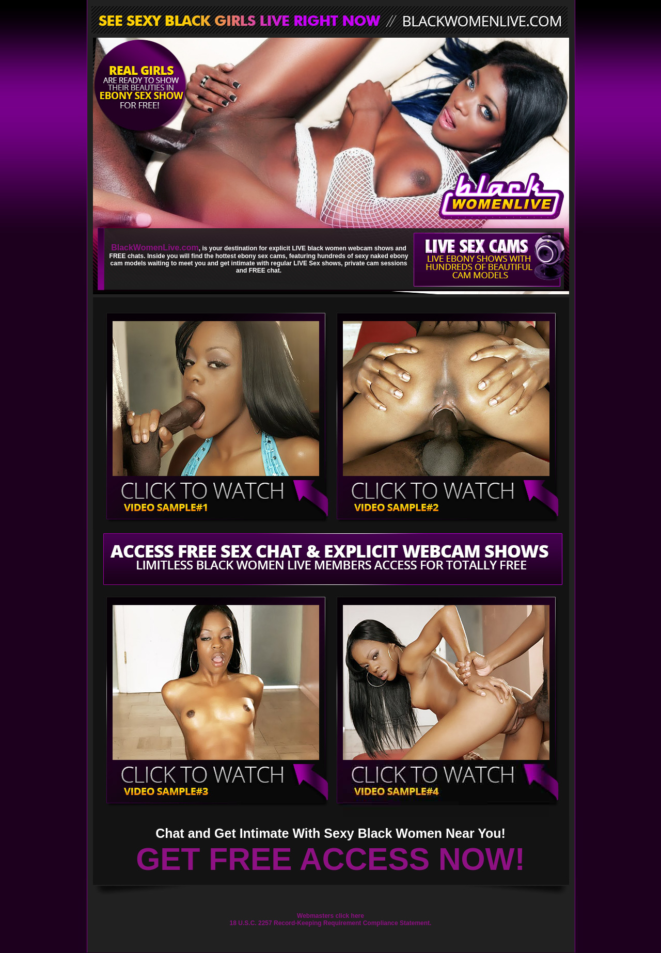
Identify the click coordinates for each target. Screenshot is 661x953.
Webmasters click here (330, 915)
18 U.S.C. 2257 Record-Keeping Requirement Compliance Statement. (331, 923)
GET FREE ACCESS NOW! (330, 859)
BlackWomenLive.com (155, 247)
